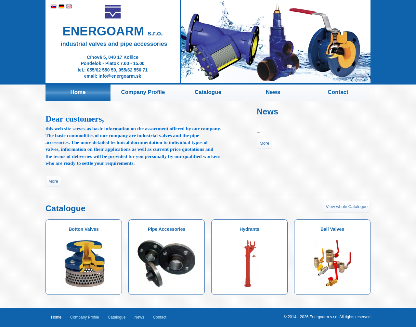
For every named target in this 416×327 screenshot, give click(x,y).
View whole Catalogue (347, 206)
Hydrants (249, 257)
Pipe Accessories (166, 257)
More (53, 181)
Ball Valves (332, 257)
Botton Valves (83, 257)
